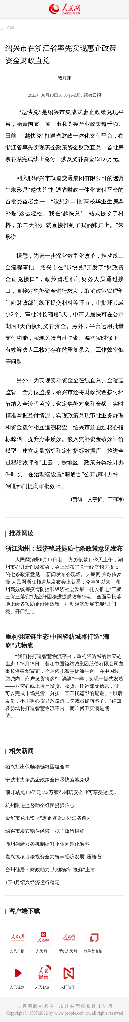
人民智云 (43, 975)
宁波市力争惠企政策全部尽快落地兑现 (47, 779)
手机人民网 (69, 939)
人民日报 (18, 939)
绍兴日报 (92, 95)
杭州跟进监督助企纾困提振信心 (40, 805)
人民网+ (43, 939)
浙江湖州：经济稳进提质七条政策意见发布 (64, 548)
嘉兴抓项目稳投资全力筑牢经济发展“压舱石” (54, 856)
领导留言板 (94, 939)
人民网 (7, 27)
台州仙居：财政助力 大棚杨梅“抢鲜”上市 (50, 869)
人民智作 (69, 975)
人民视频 (18, 975)
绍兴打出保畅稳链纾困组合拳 (37, 766)
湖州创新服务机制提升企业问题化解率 (47, 844)
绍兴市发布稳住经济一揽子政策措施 (44, 831)
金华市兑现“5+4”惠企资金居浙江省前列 (48, 818)
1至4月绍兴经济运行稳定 (32, 882)
